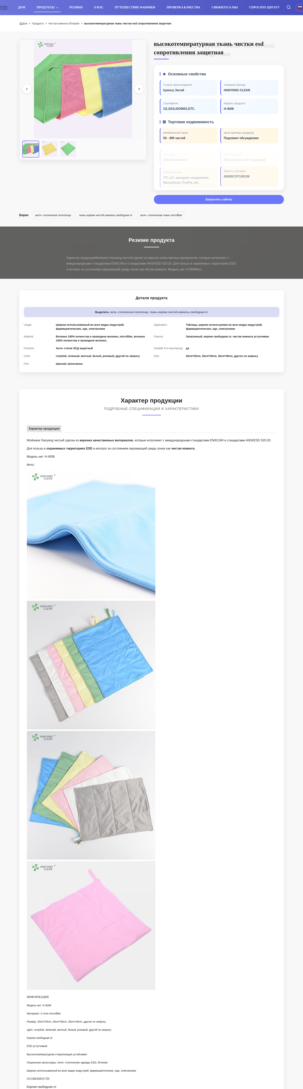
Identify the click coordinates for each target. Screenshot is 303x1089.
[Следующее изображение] (139, 88)
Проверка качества (183, 7)
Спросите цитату (264, 7)
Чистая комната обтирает (64, 23)
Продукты (46, 7)
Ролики (76, 7)
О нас (98, 7)
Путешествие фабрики (135, 7)
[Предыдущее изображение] (26, 88)
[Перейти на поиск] (288, 7)
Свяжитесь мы (225, 7)
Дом (21, 7)
